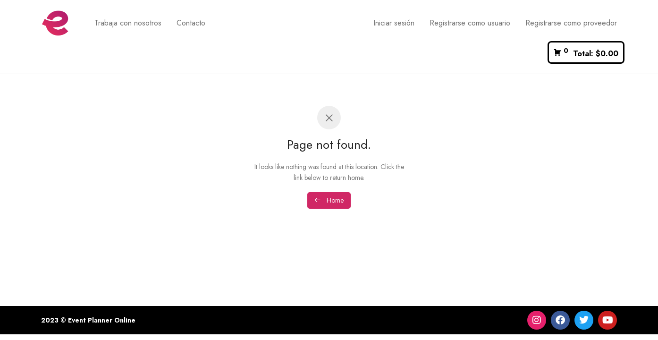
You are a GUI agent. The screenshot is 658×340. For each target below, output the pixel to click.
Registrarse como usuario (470, 22)
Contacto (191, 22)
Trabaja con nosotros (127, 22)
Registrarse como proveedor (571, 22)
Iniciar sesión (393, 22)
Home (329, 200)
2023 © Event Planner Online (88, 320)
